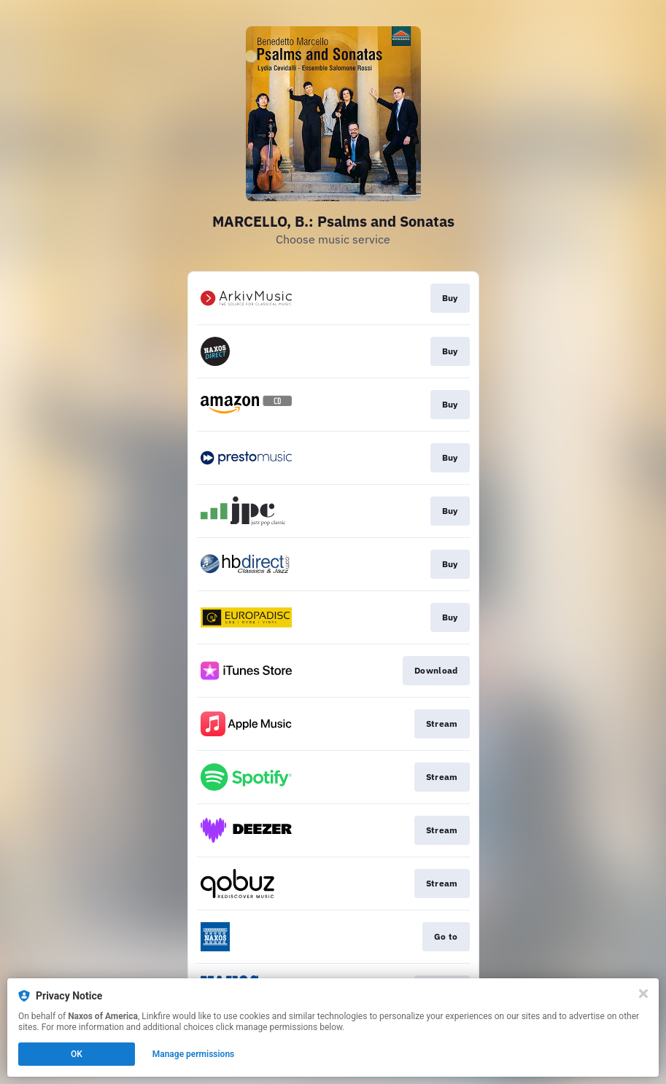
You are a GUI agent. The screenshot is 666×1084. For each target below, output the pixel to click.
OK (76, 1054)
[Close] (643, 993)
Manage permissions (193, 1054)
